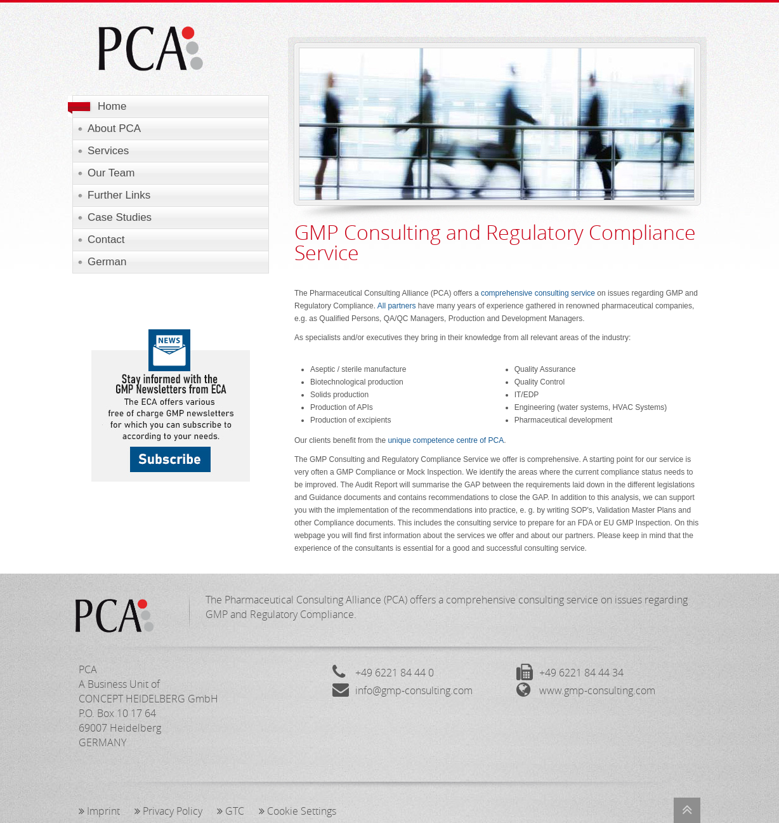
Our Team (111, 173)
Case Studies (120, 217)
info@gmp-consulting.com (414, 690)
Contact (106, 240)
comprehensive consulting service (538, 293)
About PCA (114, 128)
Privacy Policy (168, 811)
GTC (230, 811)
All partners (396, 305)
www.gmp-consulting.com (597, 690)
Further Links (119, 195)
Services (108, 151)
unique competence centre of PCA (446, 440)
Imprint (99, 811)
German (107, 262)
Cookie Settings (297, 811)
